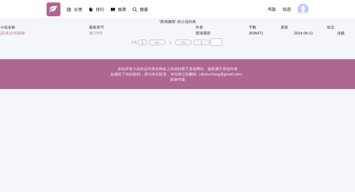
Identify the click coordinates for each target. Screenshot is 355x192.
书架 (272, 9)
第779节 (96, 33)
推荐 (122, 9)
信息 (287, 9)
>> (183, 43)
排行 (100, 9)
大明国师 (17, 33)
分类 (78, 9)
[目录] (5, 33)
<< (157, 43)
